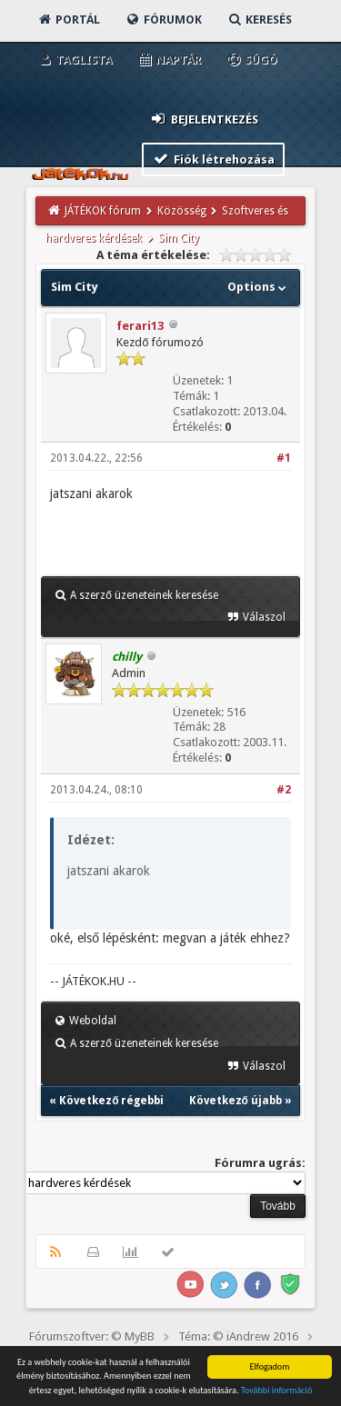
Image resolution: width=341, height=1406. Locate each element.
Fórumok (163, 19)
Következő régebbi (111, 1100)
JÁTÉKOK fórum (103, 210)
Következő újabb (235, 1100)
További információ (277, 1392)
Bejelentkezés (203, 118)
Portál (68, 19)
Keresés (259, 19)
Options (258, 287)
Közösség (181, 210)
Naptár (168, 59)
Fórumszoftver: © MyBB (92, 1336)
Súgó (251, 59)
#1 (283, 458)
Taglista (74, 59)
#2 (283, 789)
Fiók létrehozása (213, 158)
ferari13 (140, 326)
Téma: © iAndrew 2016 (238, 1336)
